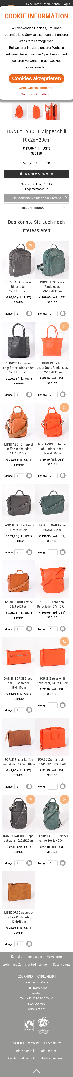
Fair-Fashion (48, 1051)
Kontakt (16, 957)
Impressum (34, 957)
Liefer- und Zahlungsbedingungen (25, 964)
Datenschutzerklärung (36, 94)
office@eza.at (36, 1008)
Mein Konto (52, 4)
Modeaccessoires (52, 1058)
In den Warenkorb (38, 174)
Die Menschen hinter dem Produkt (36, 198)
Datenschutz (61, 964)
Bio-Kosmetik (25, 1051)
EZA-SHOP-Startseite (25, 1043)
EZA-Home (33, 4)
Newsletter (54, 957)
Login (66, 4)
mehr (7, 242)
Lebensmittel (53, 1043)
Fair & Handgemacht (22, 1058)
